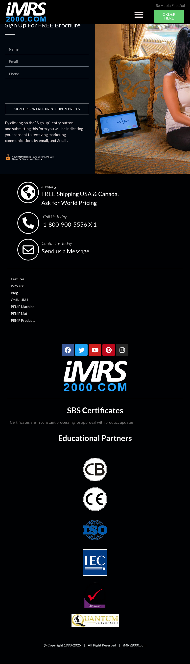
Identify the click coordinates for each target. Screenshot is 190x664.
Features (17, 279)
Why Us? (17, 286)
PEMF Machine (22, 306)
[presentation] (42, 91)
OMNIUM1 (19, 300)
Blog (14, 293)
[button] (139, 14)
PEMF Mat (19, 313)
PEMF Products (23, 320)
